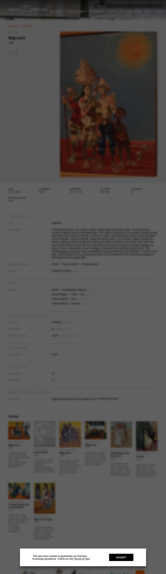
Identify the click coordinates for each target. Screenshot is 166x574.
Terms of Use (82, 558)
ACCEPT (121, 557)
